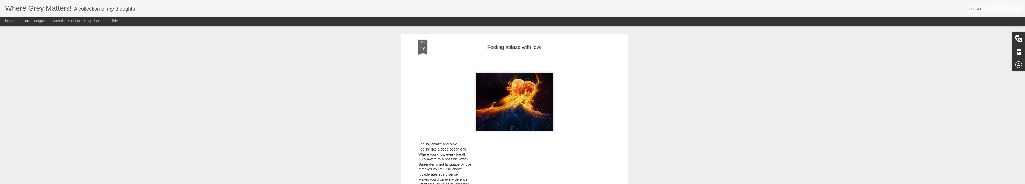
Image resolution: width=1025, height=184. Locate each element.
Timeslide (110, 21)
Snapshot (91, 21)
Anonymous (538, 114)
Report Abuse (543, 181)
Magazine (42, 21)
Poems (521, 121)
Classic (8, 21)
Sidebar (74, 21)
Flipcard (24, 21)
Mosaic (58, 21)
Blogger (528, 181)
